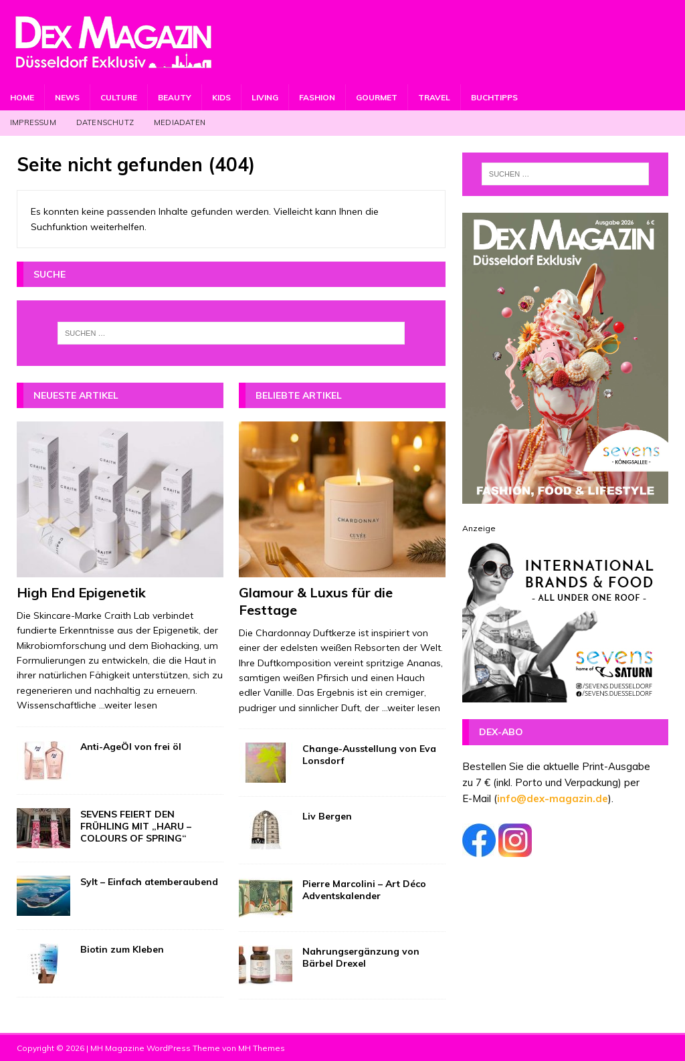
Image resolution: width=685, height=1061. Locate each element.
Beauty (174, 97)
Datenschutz (105, 122)
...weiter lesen (128, 705)
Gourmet (376, 97)
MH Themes (261, 1048)
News (67, 97)
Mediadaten (179, 122)
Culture (118, 97)
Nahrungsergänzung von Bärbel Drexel (360, 957)
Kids (221, 97)
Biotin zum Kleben (122, 949)
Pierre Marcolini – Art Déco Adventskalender (364, 890)
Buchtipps (494, 97)
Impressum (33, 122)
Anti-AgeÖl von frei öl (130, 747)
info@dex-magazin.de (552, 798)
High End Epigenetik (81, 592)
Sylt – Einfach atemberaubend (149, 882)
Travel (434, 97)
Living (265, 97)
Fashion (317, 97)
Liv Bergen (327, 816)
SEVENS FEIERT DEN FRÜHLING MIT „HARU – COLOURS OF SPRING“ (135, 826)
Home (22, 97)
